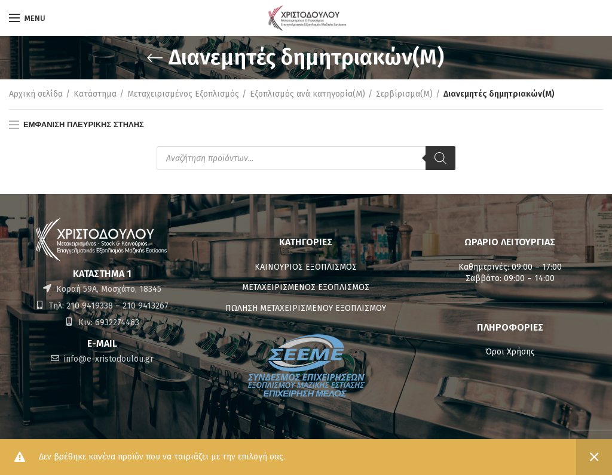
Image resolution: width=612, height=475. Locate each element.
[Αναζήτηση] (440, 158)
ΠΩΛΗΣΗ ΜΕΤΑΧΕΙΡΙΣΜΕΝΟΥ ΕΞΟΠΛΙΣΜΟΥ (305, 308)
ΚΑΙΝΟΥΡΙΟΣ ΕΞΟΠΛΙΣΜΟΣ (306, 267)
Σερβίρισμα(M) (404, 94)
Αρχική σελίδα (36, 94)
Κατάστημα (95, 94)
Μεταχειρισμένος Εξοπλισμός (183, 94)
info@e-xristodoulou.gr (108, 359)
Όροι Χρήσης (510, 352)
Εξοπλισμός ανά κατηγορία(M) (307, 94)
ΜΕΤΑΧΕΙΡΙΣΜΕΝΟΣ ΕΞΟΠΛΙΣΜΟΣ (305, 287)
